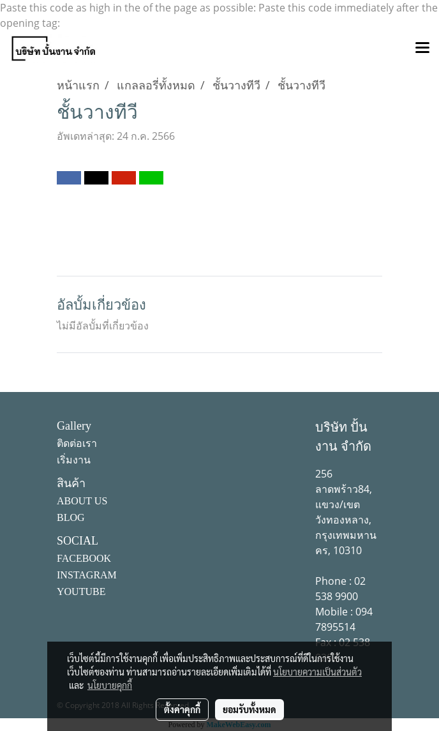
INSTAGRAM (87, 574)
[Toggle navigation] (422, 48)
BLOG (71, 517)
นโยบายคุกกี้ (109, 685)
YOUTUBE (81, 591)
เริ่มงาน (74, 460)
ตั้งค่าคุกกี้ (182, 709)
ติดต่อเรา (77, 443)
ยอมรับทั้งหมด (249, 709)
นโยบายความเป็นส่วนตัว (317, 671)
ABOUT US (82, 500)
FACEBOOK (84, 558)
